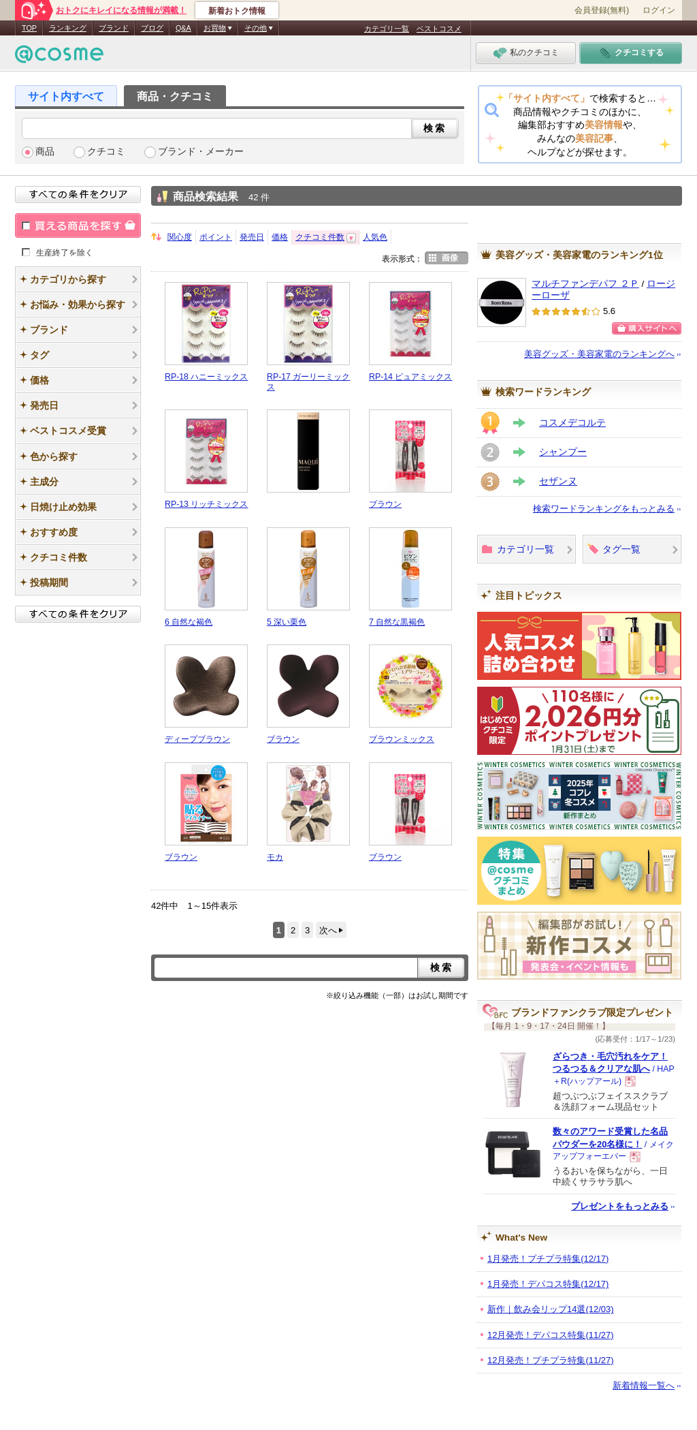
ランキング (67, 28)
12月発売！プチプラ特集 (550, 1360)
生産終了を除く (64, 252)
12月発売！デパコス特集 (550, 1335)
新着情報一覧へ (644, 1385)
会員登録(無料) (601, 10)
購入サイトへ (646, 328)
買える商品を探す (78, 225)
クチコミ (106, 151)
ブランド (114, 28)
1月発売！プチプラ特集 (548, 1259)
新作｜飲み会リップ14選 (550, 1309)
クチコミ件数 (319, 237)
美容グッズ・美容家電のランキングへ (599, 354)
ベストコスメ (439, 29)
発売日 (252, 237)
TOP (29, 28)
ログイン (659, 10)
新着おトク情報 (236, 11)
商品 (44, 151)
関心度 (179, 237)
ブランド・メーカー (201, 151)
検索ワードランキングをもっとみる (604, 508)
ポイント (215, 237)
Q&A (183, 28)
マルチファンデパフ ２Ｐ (585, 284)
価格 (280, 237)
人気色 (375, 237)
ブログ (152, 28)
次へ (328, 930)
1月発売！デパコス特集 (548, 1284)
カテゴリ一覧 (386, 29)
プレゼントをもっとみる (619, 1206)
